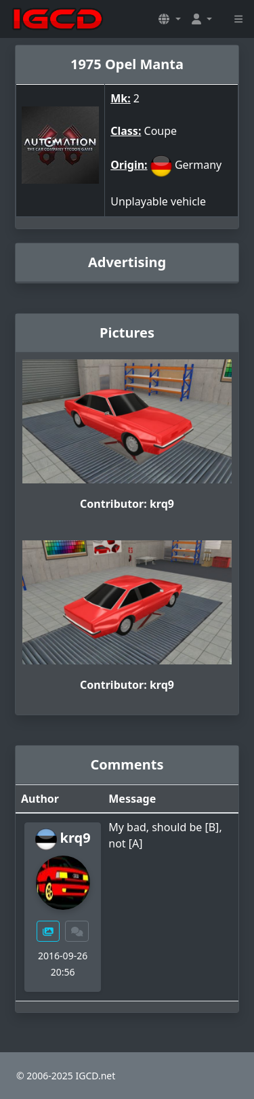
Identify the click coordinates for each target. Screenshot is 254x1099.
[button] (169, 19)
